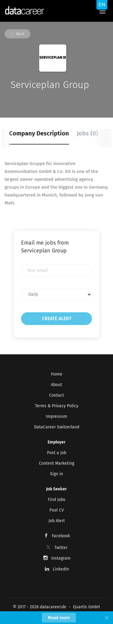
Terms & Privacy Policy (56, 405)
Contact (56, 395)
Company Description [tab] (39, 133)
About (56, 384)
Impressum (56, 416)
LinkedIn (61, 569)
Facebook (61, 535)
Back (19, 34)
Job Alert (57, 520)
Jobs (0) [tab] (87, 133)
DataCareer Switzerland (56, 427)
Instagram (61, 558)
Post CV (56, 510)
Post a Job (56, 452)
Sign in (56, 473)
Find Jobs (56, 499)
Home (56, 374)
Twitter (60, 547)
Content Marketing (56, 463)
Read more (59, 617)
